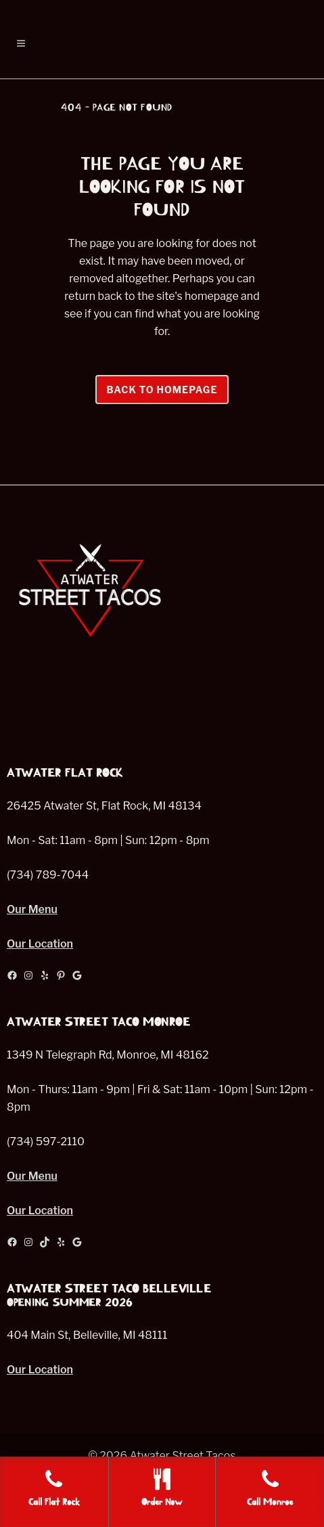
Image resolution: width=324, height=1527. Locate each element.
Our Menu (32, 909)
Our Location (40, 943)
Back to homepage (161, 389)
